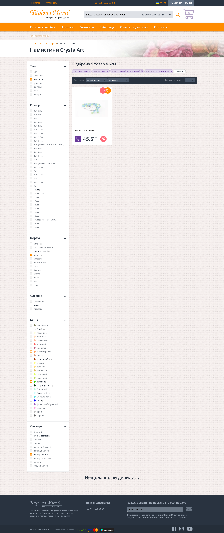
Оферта (70, 529)
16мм (36, 216)
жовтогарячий (42, 351)
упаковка (38, 309)
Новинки (67, 27)
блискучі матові (43, 435)
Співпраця (107, 27)
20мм (36, 227)
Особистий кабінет (182, 2)
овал (38, 255)
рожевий (39, 408)
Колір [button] (48, 320)
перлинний (40, 333)
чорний (39, 415)
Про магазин (36, 2)
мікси (36, 90)
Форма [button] (48, 238)
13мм (36, 204)
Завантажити (39, 36)
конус (36, 266)
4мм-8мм (38, 152)
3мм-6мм (38, 122)
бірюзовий (40, 389)
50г (35, 71)
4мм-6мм (38, 148)
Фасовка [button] (48, 296)
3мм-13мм (38, 129)
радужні (37, 462)
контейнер (39, 301)
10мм (37, 189)
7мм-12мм (38, 174)
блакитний (42, 393)
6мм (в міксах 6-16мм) (44, 163)
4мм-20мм (38, 156)
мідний (38, 355)
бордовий (40, 348)
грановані (38, 83)
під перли (38, 86)
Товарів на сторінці (174, 80)
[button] (159, 3)
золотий (39, 366)
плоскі (37, 277)
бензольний (41, 325)
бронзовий (40, 370)
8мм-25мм (38, 182)
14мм (36, 208)
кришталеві (39, 75)
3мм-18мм (38, 133)
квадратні (38, 258)
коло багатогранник (43, 247)
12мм (36, 201)
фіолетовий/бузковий (46, 404)
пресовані (40, 79)
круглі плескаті (42, 251)
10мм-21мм (39, 193)
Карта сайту (60, 529)
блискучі (38, 432)
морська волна (42, 396)
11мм (36, 197)
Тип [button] (48, 66)
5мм (36, 159)
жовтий (39, 363)
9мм (36, 186)
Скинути (179, 71)
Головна (34, 43)
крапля (37, 273)
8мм (36, 178)
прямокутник (40, 262)
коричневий (43, 359)
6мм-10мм (38, 167)
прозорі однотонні (43, 458)
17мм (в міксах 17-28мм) (45, 219)
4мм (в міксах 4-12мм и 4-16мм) (49, 144)
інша (36, 285)
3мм (36, 118)
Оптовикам (51, 2)
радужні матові (41, 465)
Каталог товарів (47, 43)
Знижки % (86, 27)
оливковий (40, 378)
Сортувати (79, 80)
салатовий (40, 374)
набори (37, 94)
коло (38, 243)
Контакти (161, 27)
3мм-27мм (38, 137)
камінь (37, 443)
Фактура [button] (48, 426)
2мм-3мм (38, 111)
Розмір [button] (48, 105)
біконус (37, 270)
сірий (38, 411)
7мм (36, 171)
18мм (36, 223)
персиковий (41, 340)
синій (39, 400)
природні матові (41, 450)
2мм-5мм (38, 114)
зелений (41, 381)
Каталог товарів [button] (42, 27)
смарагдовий (43, 385)
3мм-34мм (38, 141)
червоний (40, 344)
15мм (36, 212)
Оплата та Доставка (134, 27)
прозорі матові (42, 454)
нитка (37, 305)
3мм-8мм (38, 126)
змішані (37, 439)
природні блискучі (42, 447)
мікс (35, 281)
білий (39, 329)
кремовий (40, 336)
